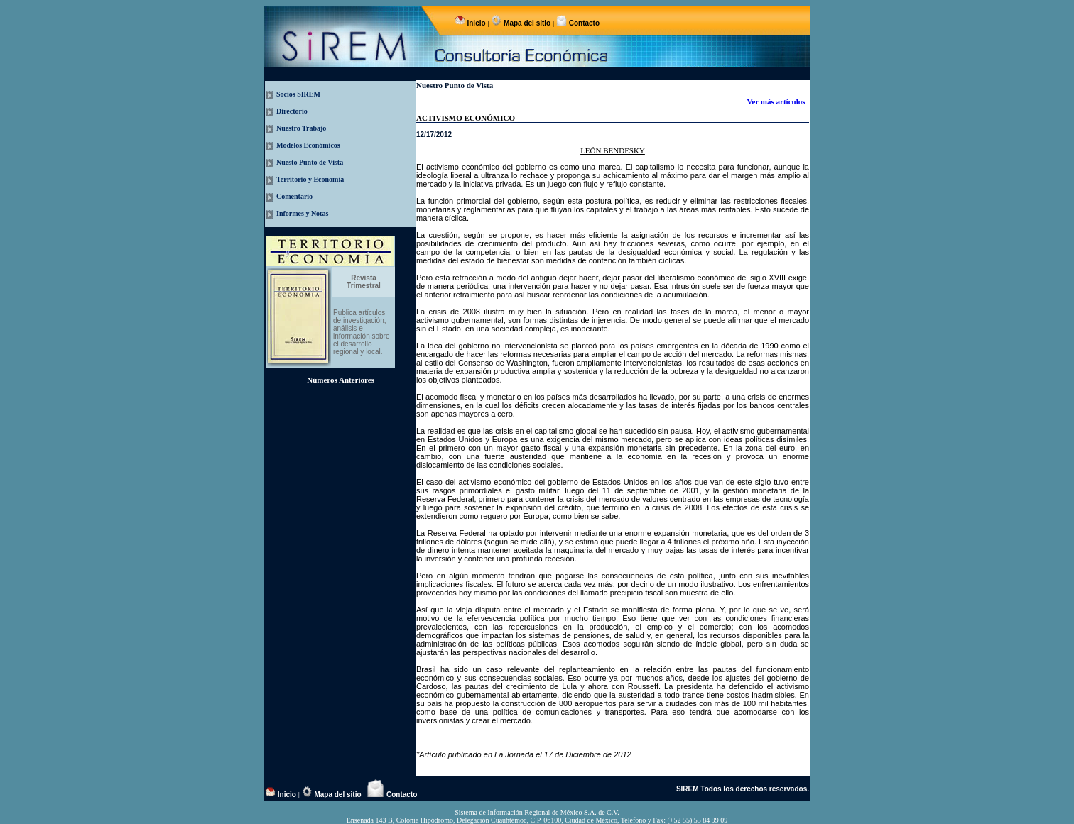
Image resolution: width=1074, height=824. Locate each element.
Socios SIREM (298, 94)
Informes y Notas (302, 213)
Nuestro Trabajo (301, 128)
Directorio (292, 111)
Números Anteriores (340, 379)
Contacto (583, 23)
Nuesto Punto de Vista (309, 162)
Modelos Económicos (308, 145)
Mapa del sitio (527, 23)
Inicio (476, 23)
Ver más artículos (777, 101)
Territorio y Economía (310, 179)
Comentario (294, 196)
